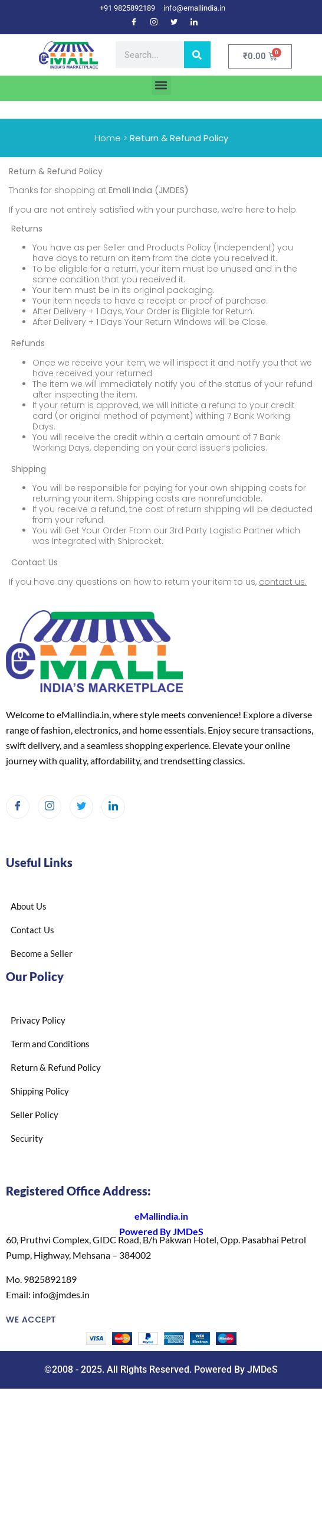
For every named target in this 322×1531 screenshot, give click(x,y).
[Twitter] (174, 23)
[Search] (197, 54)
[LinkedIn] (194, 23)
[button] (161, 85)
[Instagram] (154, 23)
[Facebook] (134, 23)
